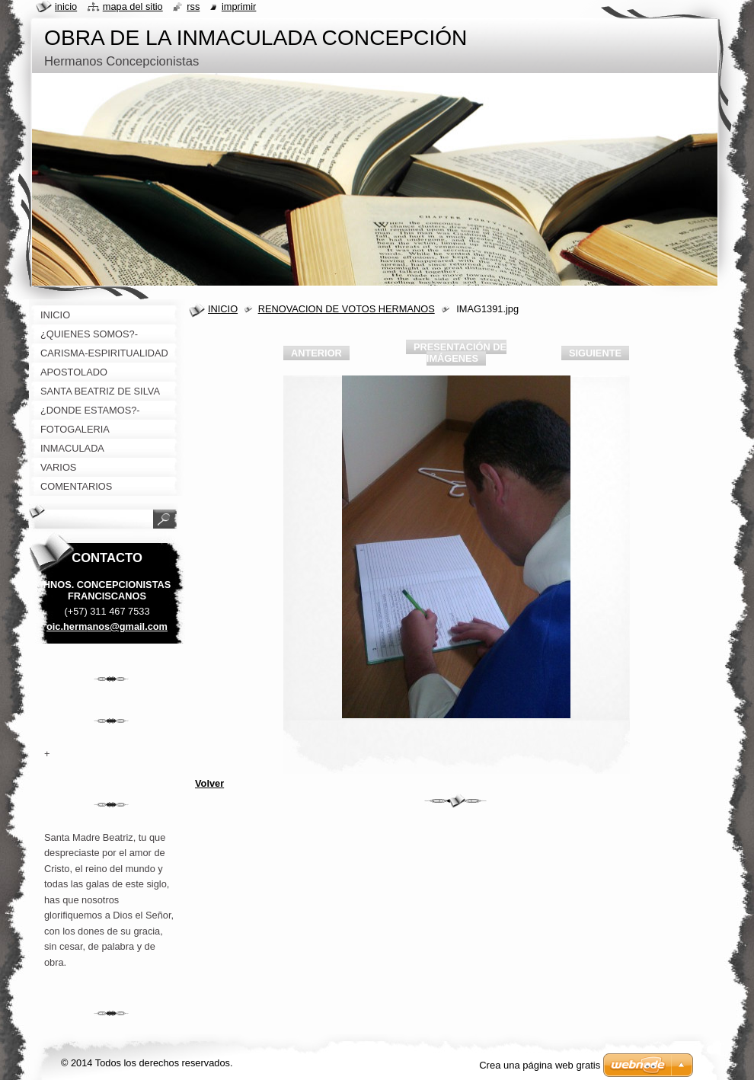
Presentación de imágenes (460, 352)
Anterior (316, 353)
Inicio (66, 6)
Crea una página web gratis (539, 1065)
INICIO (223, 309)
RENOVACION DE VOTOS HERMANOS (346, 309)
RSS (193, 6)
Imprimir (239, 6)
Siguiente (595, 353)
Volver (209, 783)
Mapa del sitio (133, 6)
